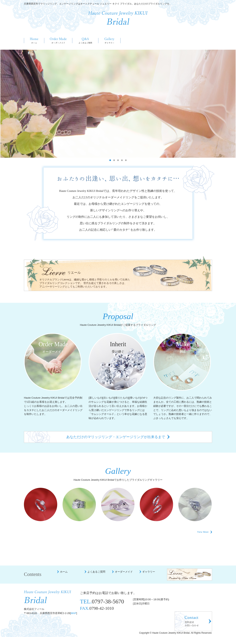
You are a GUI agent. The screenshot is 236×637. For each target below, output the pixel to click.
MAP (73, 613)
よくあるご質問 (85, 41)
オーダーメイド (58, 41)
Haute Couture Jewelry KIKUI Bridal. (171, 633)
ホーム (34, 41)
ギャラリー (109, 41)
